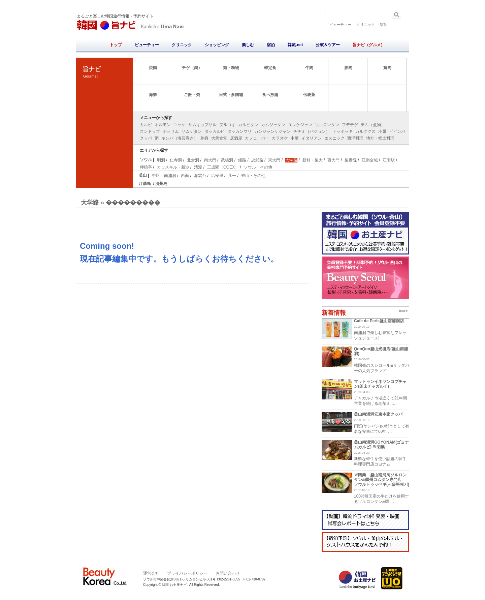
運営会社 (151, 573)
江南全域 (370, 160)
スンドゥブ (150, 131)
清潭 (198, 167)
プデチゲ (350, 124)
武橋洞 (227, 160)
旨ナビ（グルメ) (367, 44)
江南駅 (389, 160)
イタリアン (311, 138)
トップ (116, 44)
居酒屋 (236, 138)
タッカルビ (214, 131)
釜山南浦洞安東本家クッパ (378, 414)
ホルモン (163, 124)
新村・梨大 (312, 160)
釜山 (143, 175)
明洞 (161, 160)
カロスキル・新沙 (173, 167)
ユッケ (179, 124)
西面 (185, 175)
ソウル (146, 159)
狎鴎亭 (146, 167)
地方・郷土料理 (380, 138)
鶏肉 (387, 67)
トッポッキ (342, 131)
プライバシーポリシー (187, 573)
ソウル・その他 (258, 167)
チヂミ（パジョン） (311, 131)
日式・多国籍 (231, 94)
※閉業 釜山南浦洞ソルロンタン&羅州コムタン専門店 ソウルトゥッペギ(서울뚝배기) (381, 480)
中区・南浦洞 (164, 175)
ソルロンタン (327, 124)
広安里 (217, 175)
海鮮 (153, 94)
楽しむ (248, 44)
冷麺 (382, 131)
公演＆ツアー (328, 44)
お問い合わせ (228, 573)
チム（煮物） (373, 124)
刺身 (204, 138)
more (403, 310)
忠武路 (257, 160)
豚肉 (348, 67)
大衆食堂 (219, 138)
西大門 (333, 160)
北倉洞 (193, 160)
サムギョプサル (202, 124)
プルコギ (227, 124)
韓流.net (295, 44)
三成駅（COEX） (223, 167)
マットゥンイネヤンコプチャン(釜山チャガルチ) (380, 384)
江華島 (145, 183)
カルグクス (365, 131)
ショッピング (217, 44)
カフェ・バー (257, 138)
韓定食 (270, 67)
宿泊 (383, 25)
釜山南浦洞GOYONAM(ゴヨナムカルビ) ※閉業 (381, 444)
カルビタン (248, 124)
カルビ (146, 124)
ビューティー (340, 25)
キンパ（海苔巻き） (179, 138)
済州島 (161, 183)
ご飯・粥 (192, 94)
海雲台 (200, 175)
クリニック (365, 25)
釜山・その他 (253, 175)
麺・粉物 (231, 67)
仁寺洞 (176, 160)
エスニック (334, 138)
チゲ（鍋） (192, 67)
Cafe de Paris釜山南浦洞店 (379, 321)
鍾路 (242, 160)
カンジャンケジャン (272, 131)
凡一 (232, 175)
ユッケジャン (300, 124)
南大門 (210, 160)
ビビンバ (397, 131)
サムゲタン (192, 131)
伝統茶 (309, 94)
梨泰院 (351, 160)
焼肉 (153, 67)
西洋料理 (355, 138)
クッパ (146, 138)
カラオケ (280, 138)
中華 (295, 138)
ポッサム (171, 131)
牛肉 (309, 67)
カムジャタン (273, 124)
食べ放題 (270, 94)
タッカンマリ (239, 131)
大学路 (291, 160)
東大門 (274, 160)
